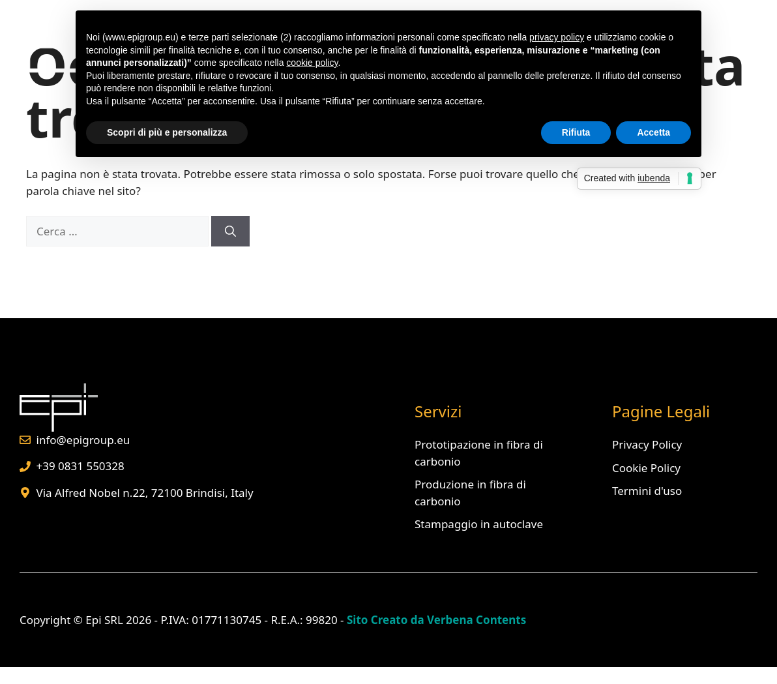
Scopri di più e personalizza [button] (167, 132)
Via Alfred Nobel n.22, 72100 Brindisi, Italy (145, 492)
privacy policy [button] (556, 37)
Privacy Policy (647, 444)
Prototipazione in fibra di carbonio (479, 453)
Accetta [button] (653, 132)
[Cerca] (230, 231)
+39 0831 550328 (81, 465)
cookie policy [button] (312, 62)
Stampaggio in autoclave (479, 523)
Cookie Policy (646, 467)
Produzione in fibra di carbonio (470, 493)
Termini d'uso (647, 490)
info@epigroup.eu (83, 439)
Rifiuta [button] (576, 132)
